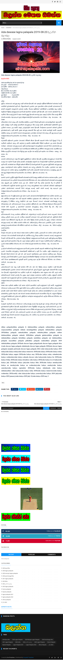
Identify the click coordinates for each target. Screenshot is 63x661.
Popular (31, 556)
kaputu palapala (6, 593)
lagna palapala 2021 (7, 595)
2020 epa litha (6, 569)
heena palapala (6, 590)
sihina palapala (6, 601)
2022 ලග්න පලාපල (7, 585)
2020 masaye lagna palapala (10, 574)
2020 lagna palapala (7, 572)
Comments (52, 556)
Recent (11, 556)
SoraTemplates (11, 658)
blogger (45, 409)
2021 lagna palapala (7, 580)
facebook (53, 409)
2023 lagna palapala (7, 588)
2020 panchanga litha (8, 577)
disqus (59, 409)
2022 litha (4, 582)
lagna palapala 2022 (7, 598)
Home (2, 28)
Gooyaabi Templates (28, 658)
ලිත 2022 (4, 603)
